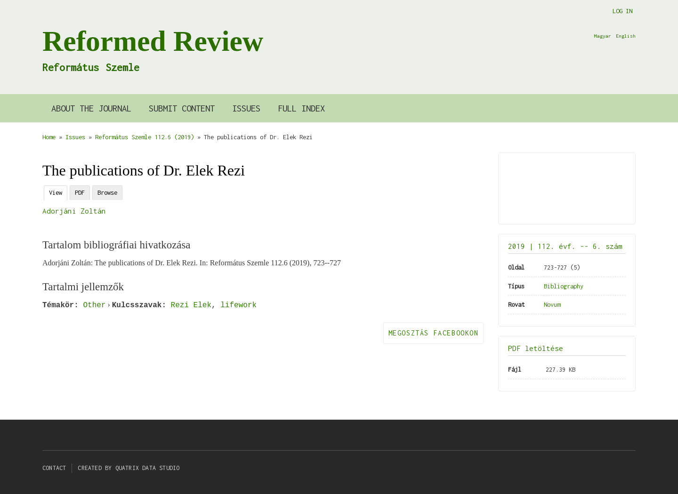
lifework (238, 305)
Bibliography (563, 286)
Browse (107, 192)
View (55, 192)
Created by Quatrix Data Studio (128, 467)
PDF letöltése (535, 348)
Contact (54, 467)
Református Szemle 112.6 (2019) (144, 137)
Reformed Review (152, 41)
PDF (80, 192)
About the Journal (91, 108)
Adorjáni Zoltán (74, 211)
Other (94, 305)
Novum (552, 304)
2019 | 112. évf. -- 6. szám (565, 246)
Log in (622, 11)
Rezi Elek (191, 305)
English (626, 36)
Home (49, 137)
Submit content (182, 108)
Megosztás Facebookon (433, 333)
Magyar (602, 36)
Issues (246, 108)
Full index (301, 108)
